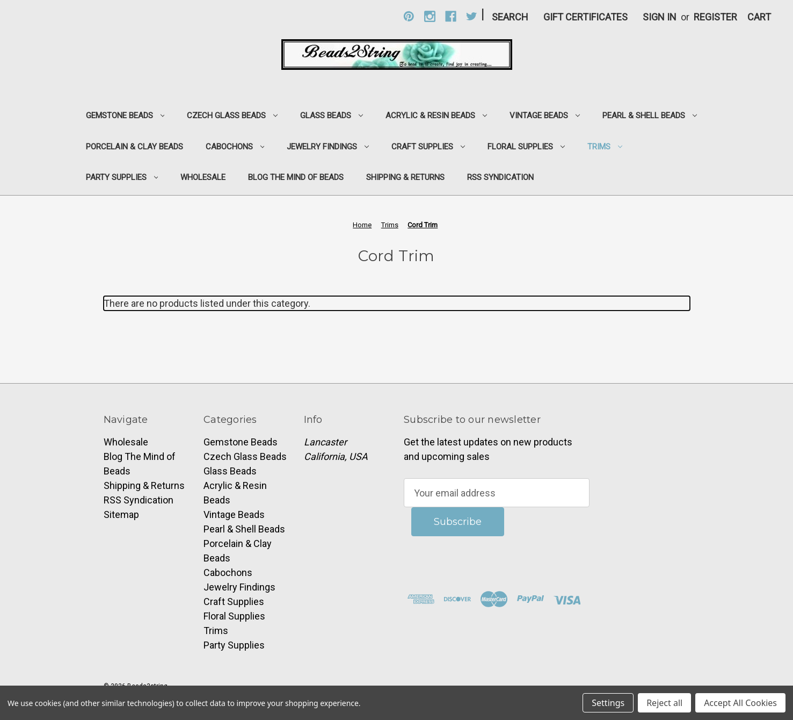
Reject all (664, 703)
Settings (608, 703)
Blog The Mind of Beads (296, 177)
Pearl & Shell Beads (649, 115)
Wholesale (202, 177)
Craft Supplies (428, 147)
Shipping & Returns (405, 177)
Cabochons (235, 147)
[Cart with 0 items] (759, 17)
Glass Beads (331, 115)
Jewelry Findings (328, 147)
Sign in (659, 17)
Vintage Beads (545, 115)
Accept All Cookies (740, 703)
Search (510, 17)
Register (715, 17)
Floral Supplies (526, 147)
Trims (604, 147)
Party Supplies (122, 177)
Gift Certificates (585, 17)
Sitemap (121, 514)
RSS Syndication (500, 177)
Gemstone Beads (125, 115)
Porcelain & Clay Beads (134, 147)
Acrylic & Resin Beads (436, 115)
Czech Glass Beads (232, 115)
